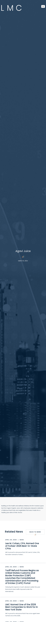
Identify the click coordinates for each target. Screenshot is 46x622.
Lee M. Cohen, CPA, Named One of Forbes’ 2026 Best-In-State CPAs (22, 546)
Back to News (35, 533)
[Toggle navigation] (43, 6)
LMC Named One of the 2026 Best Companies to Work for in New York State (21, 607)
